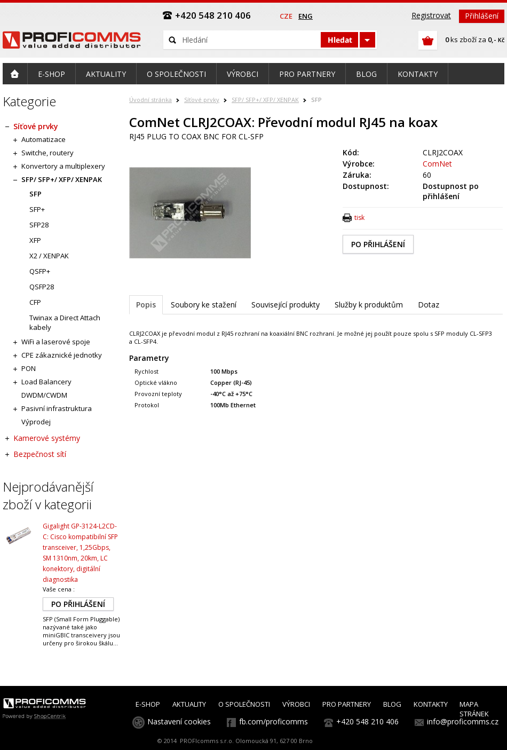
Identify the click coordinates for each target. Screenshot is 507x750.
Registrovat (431, 15)
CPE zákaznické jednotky (61, 355)
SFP (316, 100)
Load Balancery (46, 381)
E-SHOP (148, 704)
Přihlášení (481, 16)
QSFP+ (39, 271)
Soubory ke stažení (203, 304)
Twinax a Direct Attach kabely (64, 322)
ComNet (437, 164)
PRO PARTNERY (346, 704)
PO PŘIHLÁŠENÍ (378, 244)
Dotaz (428, 304)
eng (305, 16)
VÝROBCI (296, 704)
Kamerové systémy (46, 438)
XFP (35, 240)
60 (427, 175)
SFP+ (37, 209)
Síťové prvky (201, 100)
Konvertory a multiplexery (63, 166)
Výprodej (36, 422)
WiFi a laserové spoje (55, 341)
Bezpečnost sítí (39, 454)
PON (28, 368)
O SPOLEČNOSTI (244, 704)
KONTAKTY (431, 704)
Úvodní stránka (150, 100)
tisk (359, 217)
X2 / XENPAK (49, 255)
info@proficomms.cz (462, 721)
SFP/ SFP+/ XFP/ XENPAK (265, 100)
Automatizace (43, 139)
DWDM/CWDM (44, 395)
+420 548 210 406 (367, 721)
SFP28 (39, 225)
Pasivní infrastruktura (56, 408)
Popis (146, 304)
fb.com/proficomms (273, 721)
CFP (35, 302)
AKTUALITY (189, 704)
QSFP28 (41, 286)
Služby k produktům (369, 304)
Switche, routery (47, 152)
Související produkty (285, 304)
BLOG (392, 704)
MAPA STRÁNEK (474, 709)
